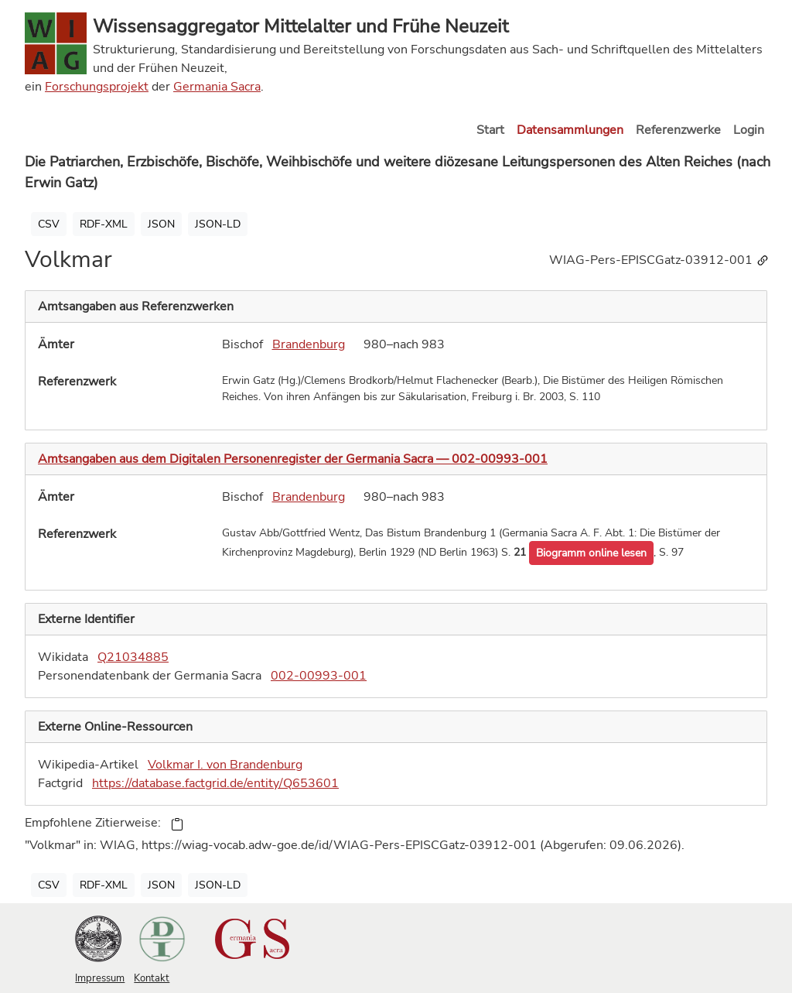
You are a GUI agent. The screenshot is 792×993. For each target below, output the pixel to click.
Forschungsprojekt (96, 86)
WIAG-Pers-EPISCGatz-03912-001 (659, 260)
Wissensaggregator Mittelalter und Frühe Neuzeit (300, 26)
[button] (591, 553)
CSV (49, 224)
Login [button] (748, 130)
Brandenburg (308, 344)
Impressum (100, 978)
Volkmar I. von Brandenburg (225, 764)
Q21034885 (133, 657)
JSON (161, 224)
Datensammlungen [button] (570, 130)
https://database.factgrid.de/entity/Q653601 (215, 783)
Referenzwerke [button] (678, 130)
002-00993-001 (319, 675)
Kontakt (151, 978)
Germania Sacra (217, 86)
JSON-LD (218, 224)
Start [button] (490, 130)
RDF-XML (104, 224)
